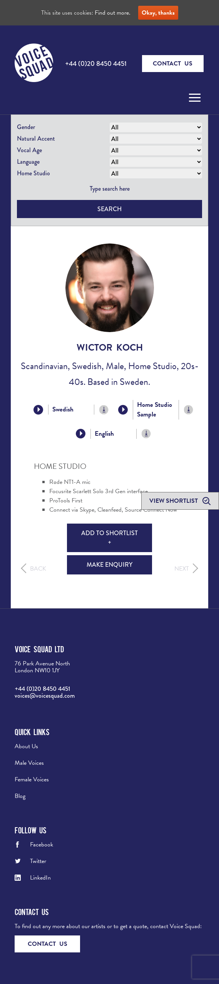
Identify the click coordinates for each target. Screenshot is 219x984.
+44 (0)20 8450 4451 (96, 64)
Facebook (41, 844)
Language (28, 161)
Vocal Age (29, 150)
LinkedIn (40, 877)
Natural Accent (36, 138)
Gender (26, 127)
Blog (20, 796)
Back (38, 568)
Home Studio (33, 173)
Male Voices (29, 762)
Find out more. (112, 12)
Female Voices (32, 779)
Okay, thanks (158, 12)
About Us (26, 746)
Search (109, 209)
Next (181, 568)
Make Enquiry (109, 564)
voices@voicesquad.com (45, 695)
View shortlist (174, 500)
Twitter (38, 861)
